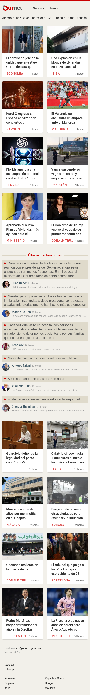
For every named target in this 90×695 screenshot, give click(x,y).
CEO (51, 18)
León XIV (18, 345)
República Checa (54, 678)
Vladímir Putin (21, 386)
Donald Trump (65, 18)
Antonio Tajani (21, 365)
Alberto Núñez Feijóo (15, 18)
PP (9, 469)
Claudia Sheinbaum (24, 406)
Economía (15, 73)
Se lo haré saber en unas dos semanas (34, 379)
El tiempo (53, 8)
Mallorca (60, 129)
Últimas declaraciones (45, 255)
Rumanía (9, 678)
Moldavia (50, 688)
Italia (57, 469)
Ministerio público (63, 636)
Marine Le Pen (21, 312)
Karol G (13, 129)
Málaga (13, 524)
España (82, 18)
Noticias (38, 8)
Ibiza (56, 73)
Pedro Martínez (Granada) (18, 636)
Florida (13, 185)
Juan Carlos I (20, 283)
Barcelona (38, 18)
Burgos (58, 524)
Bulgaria (9, 683)
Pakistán (59, 185)
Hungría (49, 683)
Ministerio (16, 240)
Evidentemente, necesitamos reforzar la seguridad (42, 400)
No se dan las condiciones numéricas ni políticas (40, 359)
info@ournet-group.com (29, 648)
